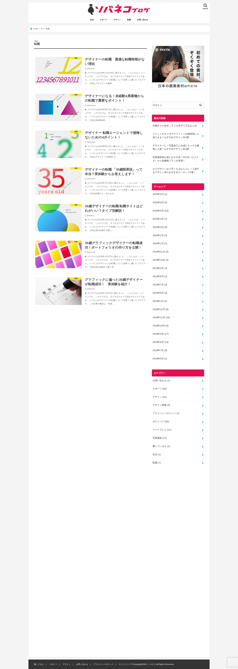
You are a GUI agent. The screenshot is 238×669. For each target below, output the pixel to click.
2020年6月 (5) (160, 202)
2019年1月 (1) (160, 301)
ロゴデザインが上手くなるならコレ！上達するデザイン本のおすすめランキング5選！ (176, 171)
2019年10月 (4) (160, 260)
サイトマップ (125, 664)
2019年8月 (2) (160, 276)
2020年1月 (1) (160, 243)
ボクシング (161, 421)
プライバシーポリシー (166, 413)
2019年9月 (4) (160, 268)
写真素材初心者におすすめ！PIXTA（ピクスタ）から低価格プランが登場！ (176, 159)
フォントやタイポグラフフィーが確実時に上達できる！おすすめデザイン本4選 (176, 135)
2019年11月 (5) (160, 251)
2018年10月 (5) (160, 325)
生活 (92, 20)
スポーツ (103, 20)
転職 (129, 20)
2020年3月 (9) (160, 227)
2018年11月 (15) (161, 317)
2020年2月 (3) (160, 235)
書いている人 (161, 446)
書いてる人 (39, 664)
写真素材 (160, 438)
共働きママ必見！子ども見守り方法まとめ (175, 125)
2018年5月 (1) (160, 358)
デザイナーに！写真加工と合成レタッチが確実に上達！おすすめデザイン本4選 (176, 147)
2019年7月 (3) (160, 284)
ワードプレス (162, 429)
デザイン (117, 20)
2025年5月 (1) (160, 194)
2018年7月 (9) (160, 350)
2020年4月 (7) (160, 219)
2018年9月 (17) (160, 334)
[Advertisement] (175, 562)
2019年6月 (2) (160, 292)
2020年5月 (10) (160, 210)
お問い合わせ (142, 20)
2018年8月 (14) (160, 342)
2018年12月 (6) (160, 309)
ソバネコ (151, 664)
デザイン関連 (161, 405)
